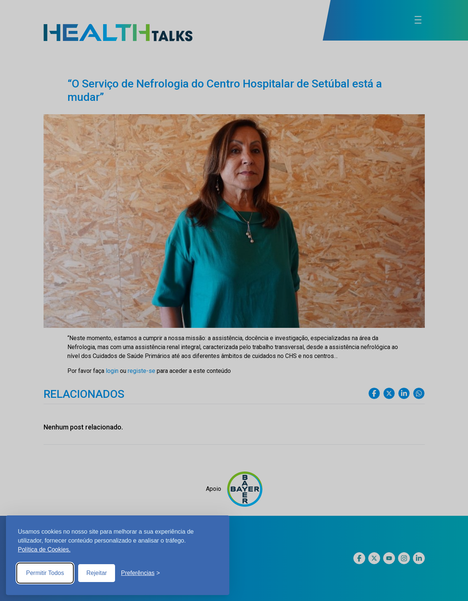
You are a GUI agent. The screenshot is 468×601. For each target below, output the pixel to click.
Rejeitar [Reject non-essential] (96, 573)
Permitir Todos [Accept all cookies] (45, 573)
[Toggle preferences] (140, 573)
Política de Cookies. (44, 549)
